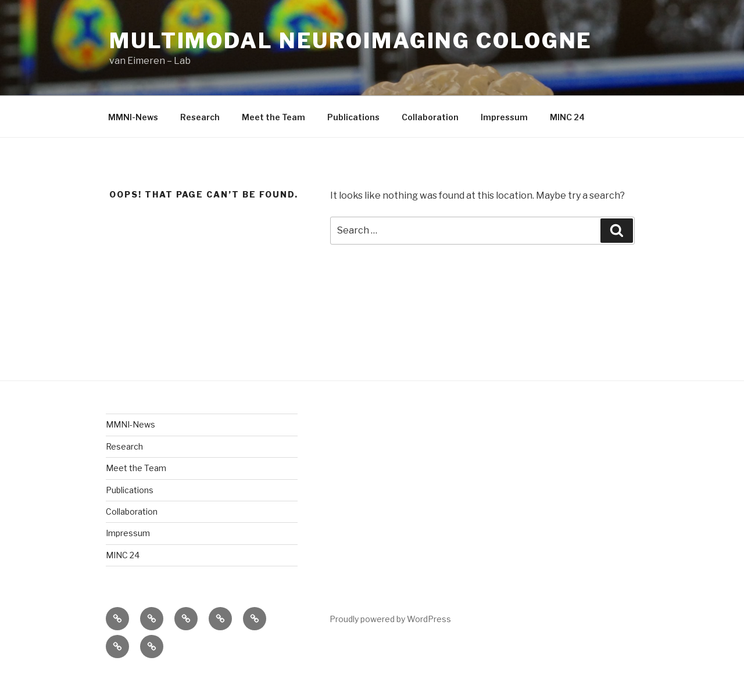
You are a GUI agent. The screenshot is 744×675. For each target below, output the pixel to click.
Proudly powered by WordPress (390, 619)
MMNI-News (133, 117)
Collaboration (430, 117)
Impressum (504, 117)
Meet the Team (273, 117)
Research (200, 117)
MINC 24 (567, 117)
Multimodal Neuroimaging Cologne (350, 40)
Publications (353, 117)
